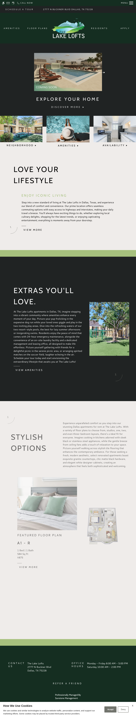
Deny (123, 709)
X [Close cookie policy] (132, 705)
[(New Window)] (39, 668)
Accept (110, 709)
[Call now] (25, 3)
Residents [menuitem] (99, 28)
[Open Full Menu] (127, 3)
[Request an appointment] (13, 3)
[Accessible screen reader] (3, 3)
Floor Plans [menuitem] (37, 28)
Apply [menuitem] (125, 28)
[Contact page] (8, 3)
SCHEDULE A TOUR (19, 9)
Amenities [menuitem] (12, 28)
